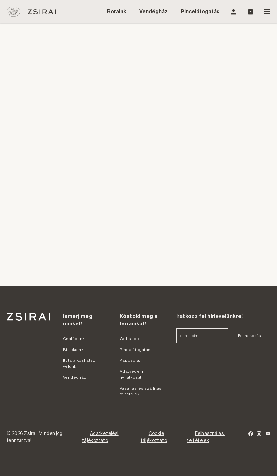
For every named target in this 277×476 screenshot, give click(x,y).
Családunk (74, 339)
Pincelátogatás (200, 11)
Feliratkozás (249, 336)
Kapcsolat (130, 360)
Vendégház (153, 11)
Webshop (129, 339)
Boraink (116, 11)
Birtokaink (73, 350)
